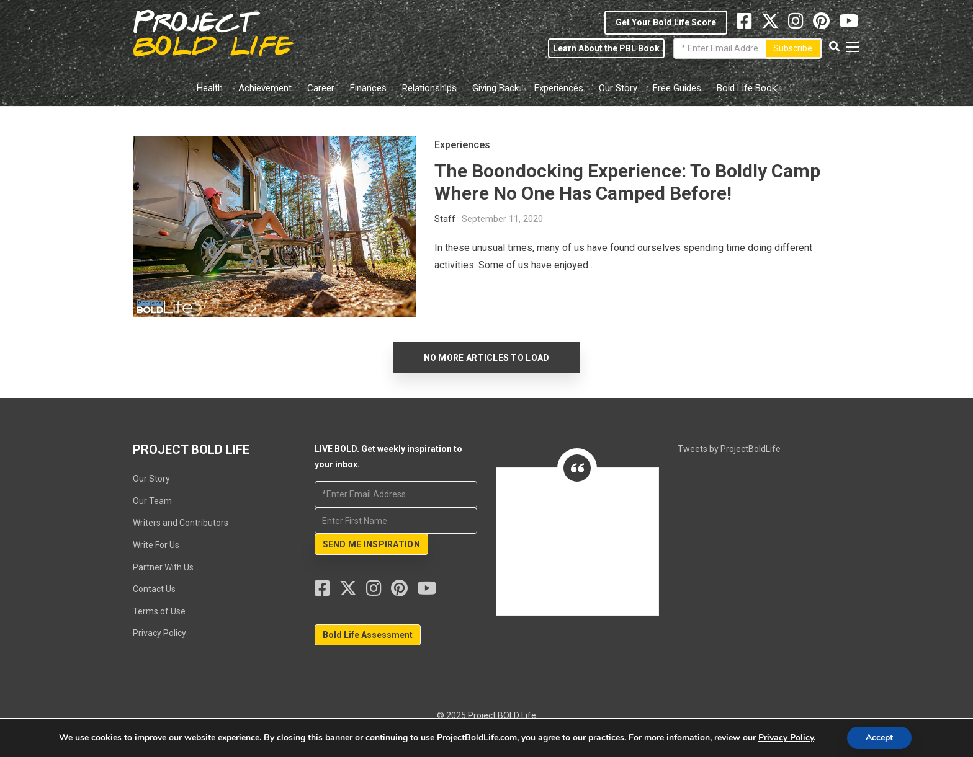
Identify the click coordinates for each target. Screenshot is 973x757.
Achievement (265, 88)
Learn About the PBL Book (606, 48)
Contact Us (154, 589)
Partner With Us (163, 567)
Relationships (429, 88)
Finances (368, 88)
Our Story (618, 88)
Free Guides (677, 88)
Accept (879, 737)
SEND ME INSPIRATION (371, 544)
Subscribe (792, 48)
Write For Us (156, 545)
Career (320, 88)
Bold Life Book (746, 88)
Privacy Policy (159, 633)
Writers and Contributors (180, 523)
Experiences (558, 88)
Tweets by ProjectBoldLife (729, 449)
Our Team (152, 501)
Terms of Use (159, 611)
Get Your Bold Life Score (666, 22)
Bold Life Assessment (368, 635)
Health (210, 88)
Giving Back (495, 88)
